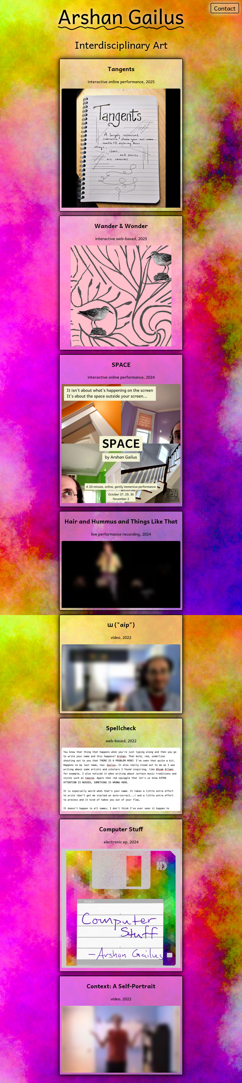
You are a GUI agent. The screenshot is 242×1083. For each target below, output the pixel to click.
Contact (225, 8)
